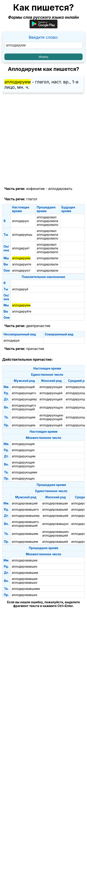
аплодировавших (24, 566)
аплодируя (11, 340)
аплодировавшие (25, 560)
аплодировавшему (26, 515)
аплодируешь (22, 234)
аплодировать (60, 188)
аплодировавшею (55, 532)
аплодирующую (51, 407)
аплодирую (20, 221)
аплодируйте (21, 311)
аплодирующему (24, 399)
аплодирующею (51, 415)
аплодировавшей (55, 509)
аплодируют (21, 270)
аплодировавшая (55, 503)
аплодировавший (25, 503)
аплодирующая (50, 387)
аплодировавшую (55, 524)
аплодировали (47, 258)
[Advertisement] (43, 140)
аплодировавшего (25, 509)
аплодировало (47, 224)
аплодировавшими (26, 589)
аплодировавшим (25, 533)
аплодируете (21, 264)
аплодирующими (24, 472)
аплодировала (47, 221)
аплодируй (20, 289)
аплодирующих (23, 450)
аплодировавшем (25, 541)
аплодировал (46, 217)
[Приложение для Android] (43, 27)
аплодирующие (23, 444)
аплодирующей (50, 393)
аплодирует (21, 248)
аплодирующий (23, 387)
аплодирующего (24, 393)
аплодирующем (23, 425)
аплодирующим (23, 417)
